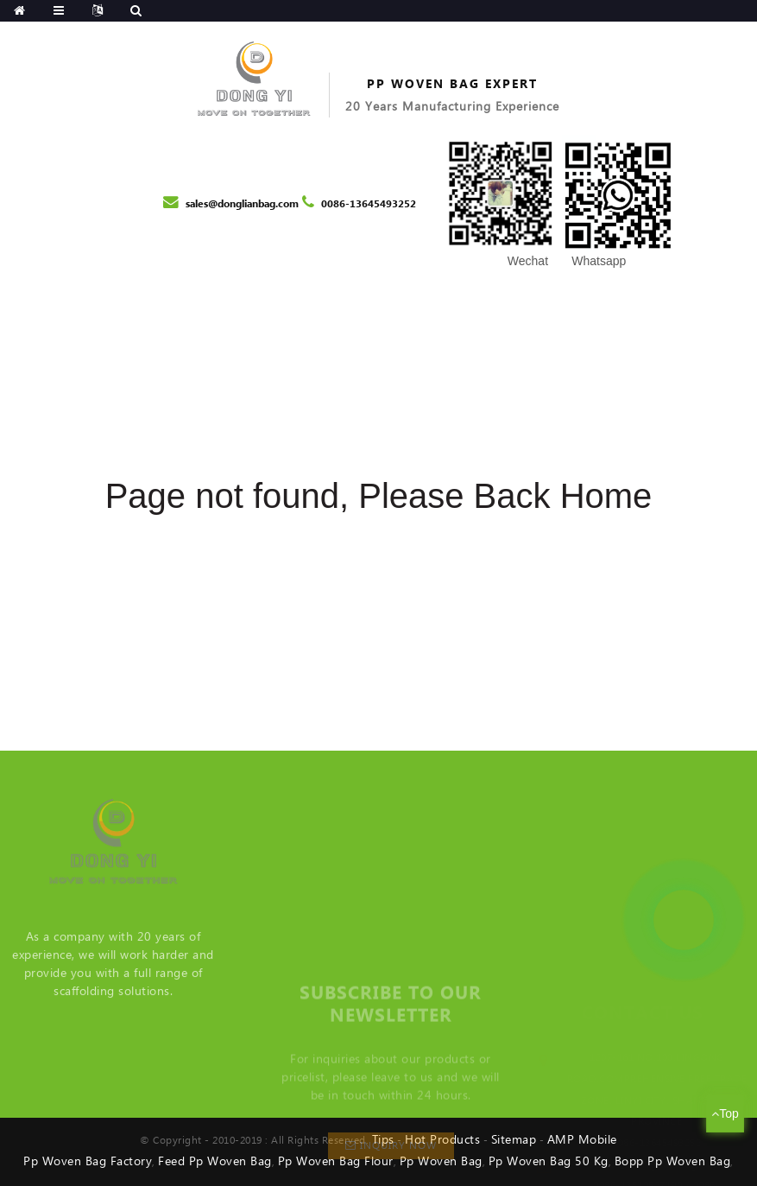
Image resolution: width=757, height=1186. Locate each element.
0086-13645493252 (368, 204)
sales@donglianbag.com (242, 204)
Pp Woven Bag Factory (87, 1161)
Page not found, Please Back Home (379, 496)
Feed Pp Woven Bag (215, 1161)
